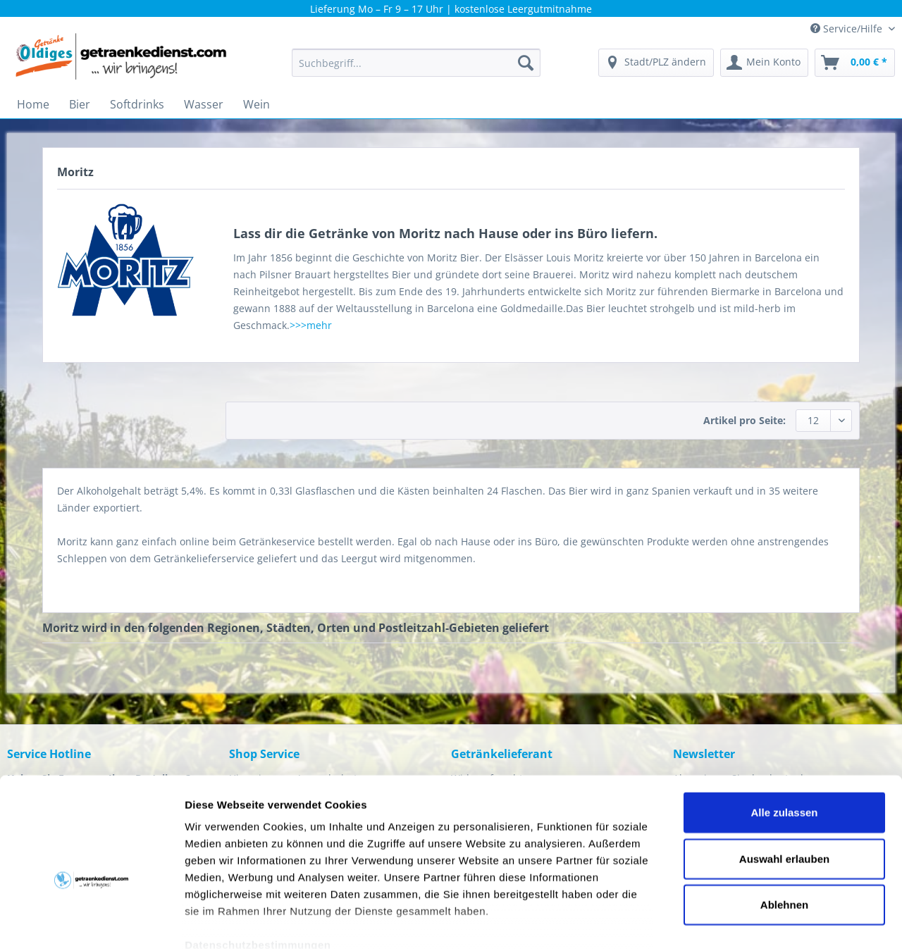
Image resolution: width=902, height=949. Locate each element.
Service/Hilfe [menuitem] (847, 28)
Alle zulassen (783, 734)
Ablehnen (784, 826)
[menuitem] (416, 69)
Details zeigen (749, 921)
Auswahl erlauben (784, 780)
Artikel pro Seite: (744, 420)
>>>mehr (311, 325)
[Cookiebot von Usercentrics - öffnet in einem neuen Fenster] (91, 921)
